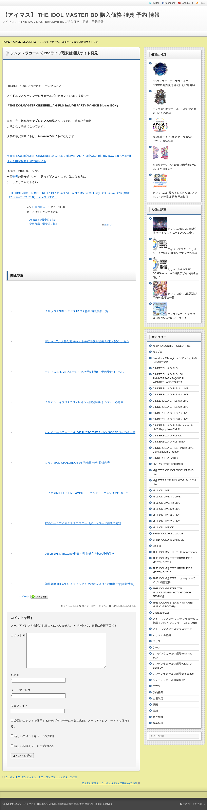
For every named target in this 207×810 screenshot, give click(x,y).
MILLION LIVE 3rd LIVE (167, 496)
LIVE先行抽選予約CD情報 (168, 464)
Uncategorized (161, 612)
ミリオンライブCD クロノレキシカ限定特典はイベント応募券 (84, 401)
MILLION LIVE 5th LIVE (166, 508)
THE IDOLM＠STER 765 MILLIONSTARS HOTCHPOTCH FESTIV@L (172, 592)
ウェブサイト (19, 705)
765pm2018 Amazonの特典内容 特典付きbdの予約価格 (79, 553)
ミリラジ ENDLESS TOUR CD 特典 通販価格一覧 (76, 311)
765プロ (157, 351)
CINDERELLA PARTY (165, 457)
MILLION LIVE (161, 490)
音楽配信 (158, 723)
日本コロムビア (41, 207)
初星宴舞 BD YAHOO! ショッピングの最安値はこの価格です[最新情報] (89, 583)
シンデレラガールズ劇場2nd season (174, 673)
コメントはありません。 (95, 606)
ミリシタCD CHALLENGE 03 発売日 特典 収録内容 (77, 462)
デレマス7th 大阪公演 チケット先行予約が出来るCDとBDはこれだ (87, 341)
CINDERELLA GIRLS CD (167, 435)
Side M (157, 545)
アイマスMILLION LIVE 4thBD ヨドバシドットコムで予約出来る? (86, 492)
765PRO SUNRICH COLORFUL (171, 345)
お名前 (15, 674)
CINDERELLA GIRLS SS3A (169, 441)
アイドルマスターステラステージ (172, 628)
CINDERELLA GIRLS (124, 606)
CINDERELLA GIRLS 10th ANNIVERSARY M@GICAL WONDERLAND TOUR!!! (169, 378)
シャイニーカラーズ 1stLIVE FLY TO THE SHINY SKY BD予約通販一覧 (90, 432)
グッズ (157, 641)
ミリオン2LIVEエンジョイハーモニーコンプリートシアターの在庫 (41, 777)
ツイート (24, 596)
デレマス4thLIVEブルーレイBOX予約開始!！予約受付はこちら (84, 371)
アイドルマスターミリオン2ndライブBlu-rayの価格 (109, 783)
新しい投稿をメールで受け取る (34, 746)
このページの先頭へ (192, 804)
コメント (18, 635)
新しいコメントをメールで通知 (34, 736)
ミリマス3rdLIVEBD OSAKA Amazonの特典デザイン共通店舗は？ (175, 273)
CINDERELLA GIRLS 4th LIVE (170, 394)
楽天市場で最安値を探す (43, 223)
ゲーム (157, 647)
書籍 (155, 710)
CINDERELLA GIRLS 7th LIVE (170, 413)
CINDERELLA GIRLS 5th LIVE (170, 400)
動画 (155, 704)
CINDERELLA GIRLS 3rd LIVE (171, 388)
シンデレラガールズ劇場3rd (169, 679)
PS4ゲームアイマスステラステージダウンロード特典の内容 (83, 523)
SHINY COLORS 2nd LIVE (168, 539)
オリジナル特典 (162, 635)
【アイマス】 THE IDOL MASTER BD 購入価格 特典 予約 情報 (81, 15)
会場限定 (158, 698)
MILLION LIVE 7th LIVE (166, 521)
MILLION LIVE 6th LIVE (166, 515)
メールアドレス (21, 690)
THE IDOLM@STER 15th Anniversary (175, 552)
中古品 (157, 686)
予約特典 (158, 692)
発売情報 (158, 716)
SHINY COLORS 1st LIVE (168, 533)
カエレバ (108, 225)
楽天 (15, 176)
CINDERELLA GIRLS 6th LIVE (170, 406)
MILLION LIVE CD (163, 527)
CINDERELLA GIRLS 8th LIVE (170, 419)
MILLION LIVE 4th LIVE (166, 502)
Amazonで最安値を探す (43, 219)
